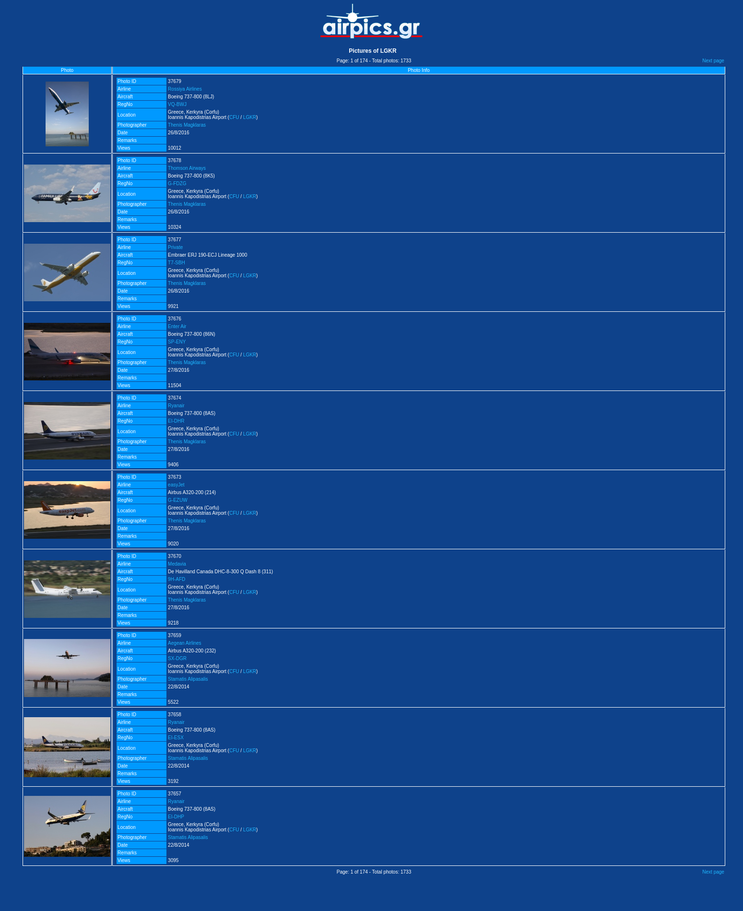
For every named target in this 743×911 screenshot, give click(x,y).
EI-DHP (176, 816)
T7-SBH (176, 262)
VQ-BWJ (177, 104)
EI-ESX (176, 737)
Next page (713, 60)
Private (175, 247)
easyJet (176, 484)
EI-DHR (176, 421)
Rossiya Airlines (185, 89)
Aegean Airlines (184, 643)
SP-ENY (177, 341)
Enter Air (177, 326)
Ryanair (176, 405)
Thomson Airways (187, 168)
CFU (234, 117)
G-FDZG (177, 183)
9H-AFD (176, 579)
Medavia (177, 564)
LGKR (249, 117)
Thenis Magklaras (187, 125)
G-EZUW (178, 500)
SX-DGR (177, 658)
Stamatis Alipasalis (188, 679)
